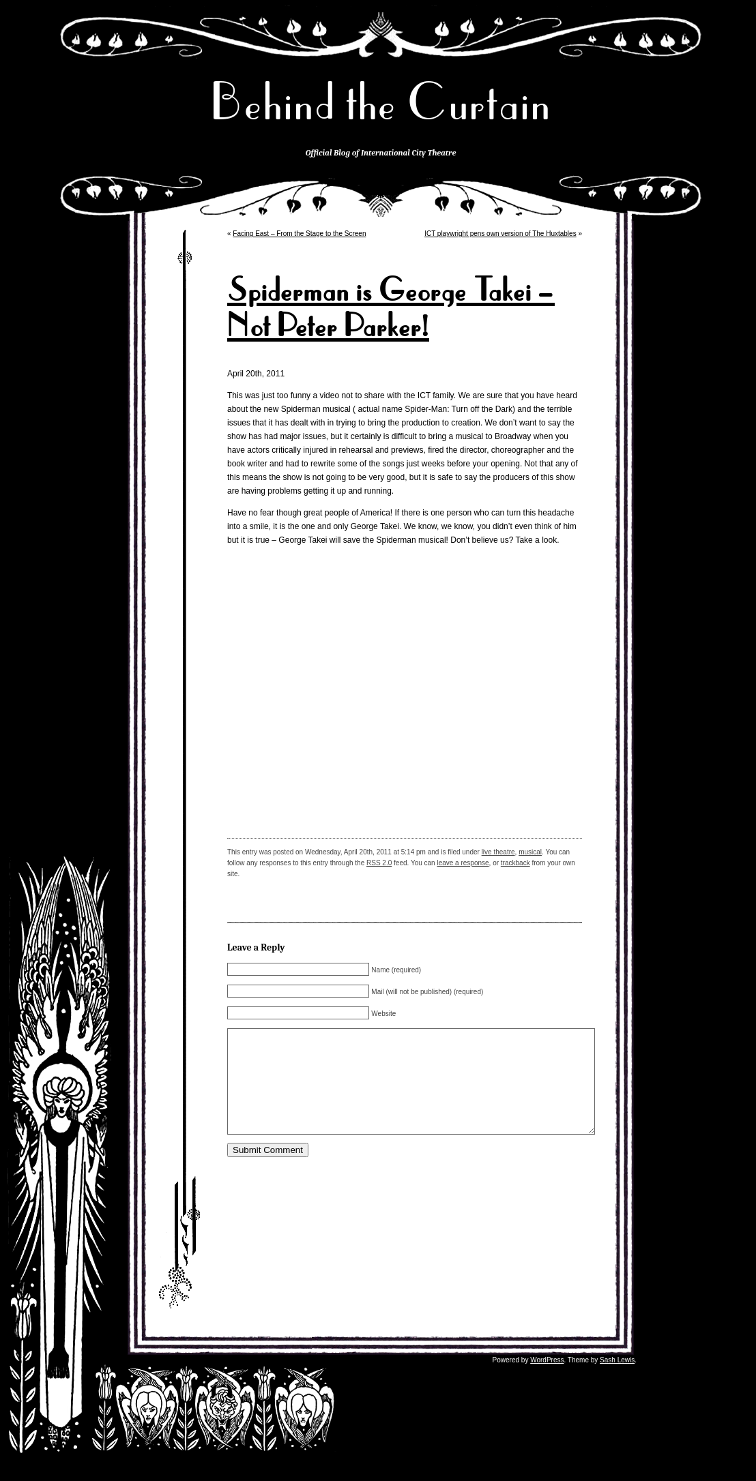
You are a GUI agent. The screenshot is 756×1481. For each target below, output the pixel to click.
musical (530, 852)
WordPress (547, 1380)
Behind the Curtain (381, 102)
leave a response (463, 863)
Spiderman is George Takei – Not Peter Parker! (391, 308)
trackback (515, 863)
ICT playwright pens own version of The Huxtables (500, 233)
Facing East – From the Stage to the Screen (299, 233)
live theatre (498, 852)
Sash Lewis (617, 1380)
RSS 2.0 (379, 863)
